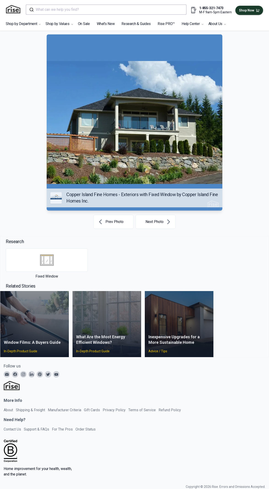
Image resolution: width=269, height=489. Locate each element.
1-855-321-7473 (211, 8)
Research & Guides (136, 24)
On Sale (84, 24)
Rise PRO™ (166, 24)
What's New (106, 24)
